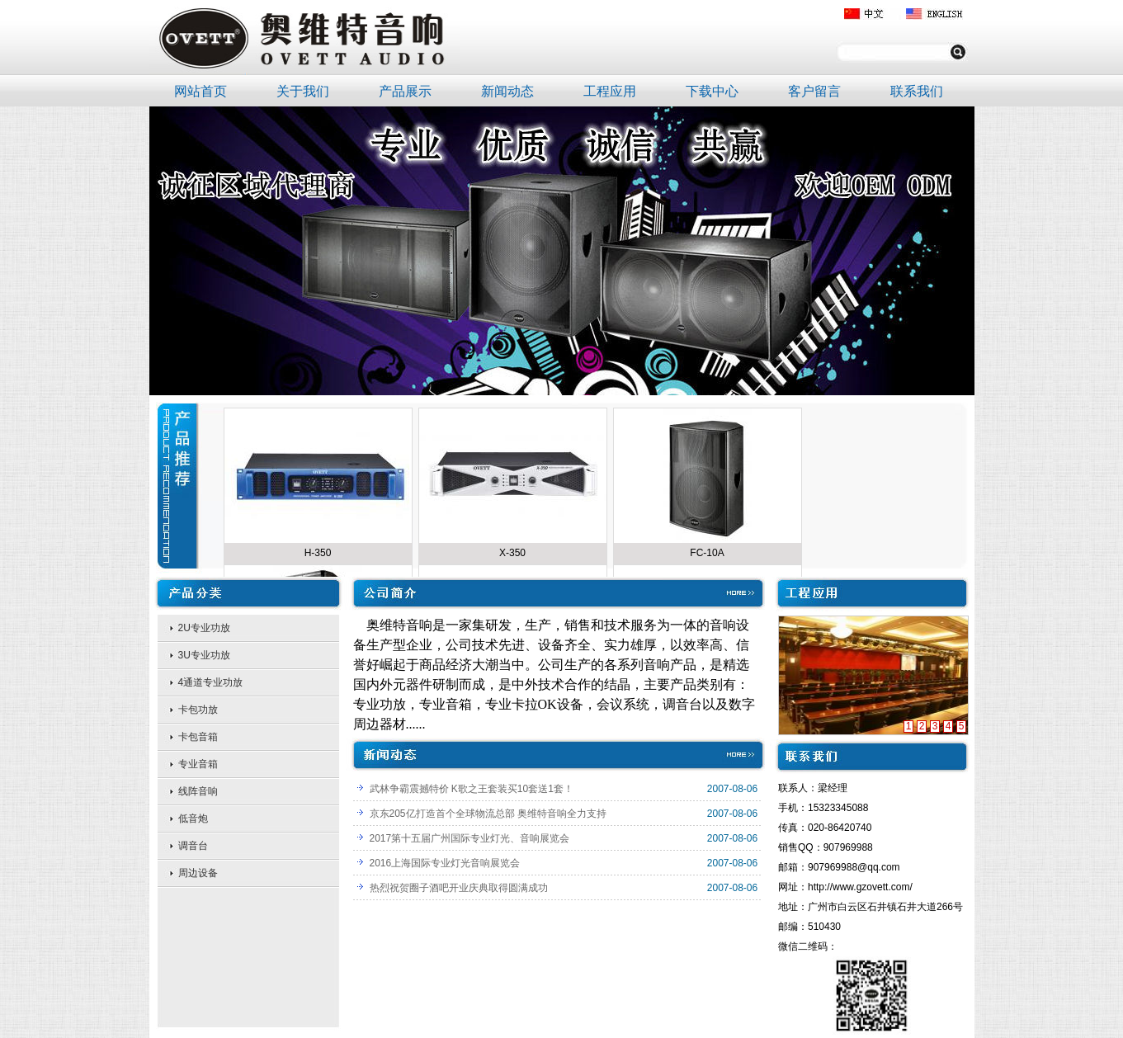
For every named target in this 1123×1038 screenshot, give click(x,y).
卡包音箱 (198, 737)
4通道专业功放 (210, 682)
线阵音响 (198, 791)
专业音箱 (198, 764)
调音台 (193, 846)
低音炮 (193, 818)
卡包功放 (198, 709)
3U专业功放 (204, 655)
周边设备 (198, 873)
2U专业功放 (204, 628)
